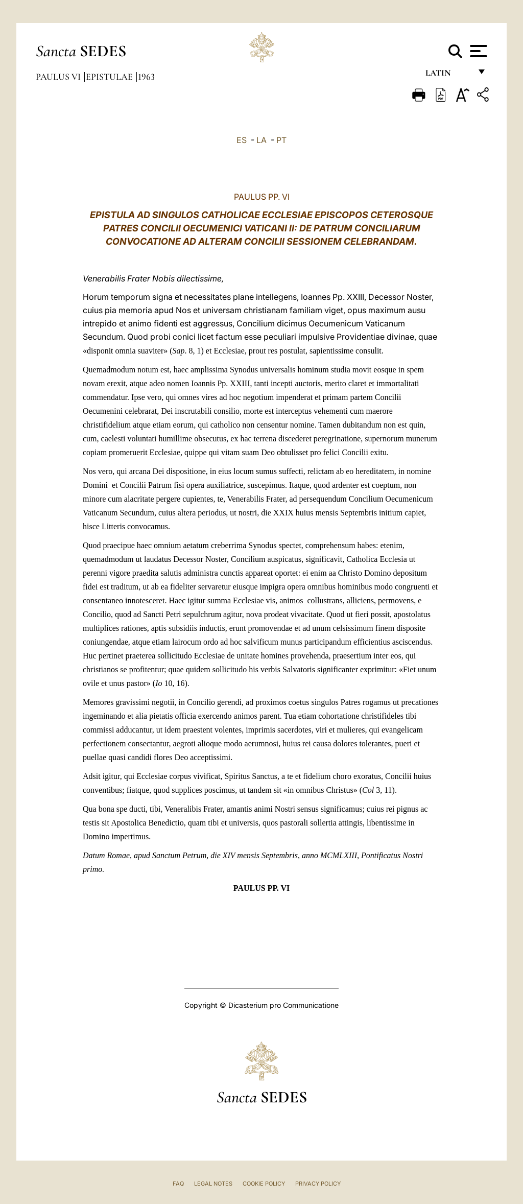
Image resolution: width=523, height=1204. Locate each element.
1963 (146, 76)
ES (241, 140)
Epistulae (110, 76)
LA (261, 140)
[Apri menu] (477, 51)
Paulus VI (59, 76)
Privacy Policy (318, 1183)
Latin (448, 75)
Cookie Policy (264, 1183)
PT (281, 140)
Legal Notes (213, 1183)
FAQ (178, 1183)
